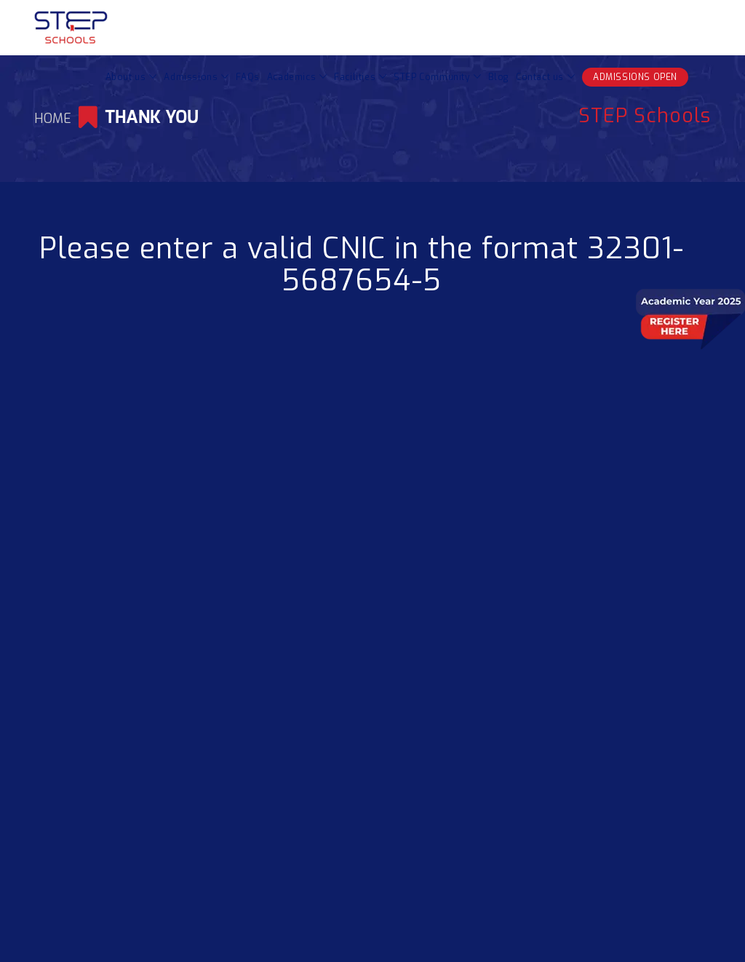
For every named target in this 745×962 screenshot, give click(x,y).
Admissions (191, 77)
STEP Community (431, 77)
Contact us (540, 77)
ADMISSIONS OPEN (635, 77)
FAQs (247, 77)
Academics (291, 77)
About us (125, 77)
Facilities (354, 77)
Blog (498, 77)
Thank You (152, 117)
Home (54, 118)
